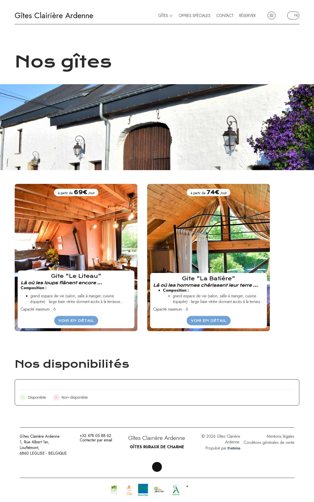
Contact (224, 15)
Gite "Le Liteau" (76, 276)
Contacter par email (93, 440)
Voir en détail (76, 320)
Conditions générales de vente (269, 442)
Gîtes (165, 15)
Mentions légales (280, 436)
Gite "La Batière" (208, 278)
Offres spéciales (194, 15)
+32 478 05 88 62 (92, 436)
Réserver (247, 15)
